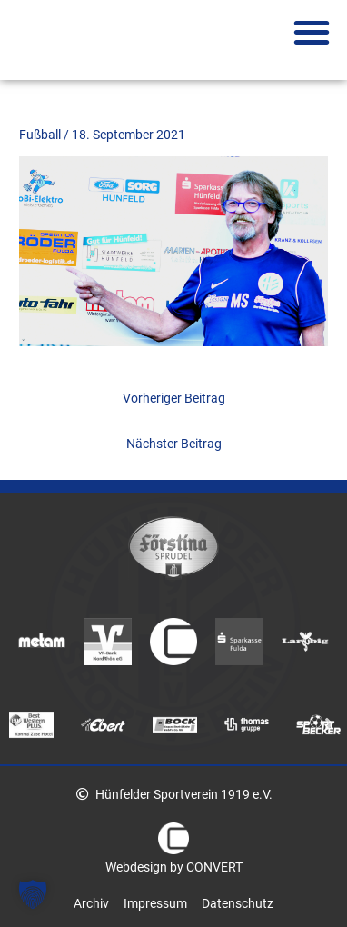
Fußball (40, 134)
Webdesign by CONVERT (174, 867)
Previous (18, 723)
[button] (311, 32)
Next (329, 723)
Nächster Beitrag (174, 443)
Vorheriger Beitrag (174, 398)
